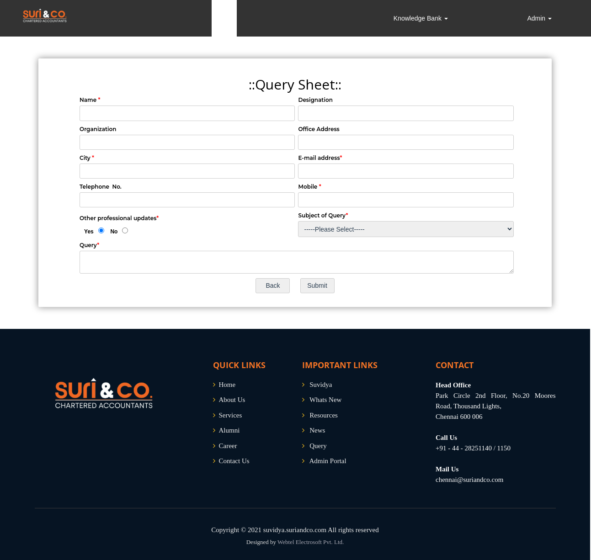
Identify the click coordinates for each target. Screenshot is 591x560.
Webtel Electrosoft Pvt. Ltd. (310, 542)
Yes (89, 231)
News (317, 430)
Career (228, 445)
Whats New (325, 399)
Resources (323, 415)
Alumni (229, 430)
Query (318, 445)
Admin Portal (327, 461)
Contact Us (234, 461)
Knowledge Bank (421, 18)
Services (230, 415)
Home (227, 384)
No (113, 231)
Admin (539, 18)
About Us (232, 399)
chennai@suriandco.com (469, 479)
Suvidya (320, 384)
